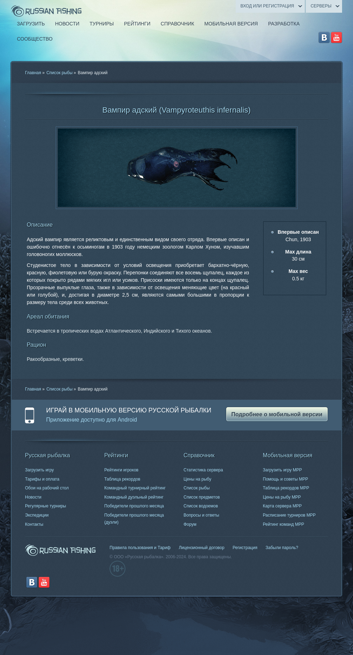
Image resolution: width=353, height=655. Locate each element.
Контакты (34, 524)
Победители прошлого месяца (134, 506)
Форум (190, 524)
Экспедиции (37, 515)
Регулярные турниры (45, 506)
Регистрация (245, 547)
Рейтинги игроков (121, 470)
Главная (33, 72)
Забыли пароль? (282, 547)
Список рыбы (60, 72)
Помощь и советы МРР (285, 479)
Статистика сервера (203, 470)
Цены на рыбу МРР (282, 497)
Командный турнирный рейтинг (135, 488)
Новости (33, 497)
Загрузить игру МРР (282, 470)
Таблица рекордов (122, 479)
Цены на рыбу (197, 479)
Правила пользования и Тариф (140, 547)
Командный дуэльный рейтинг (133, 497)
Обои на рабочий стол (47, 488)
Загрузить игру (39, 470)
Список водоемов (201, 506)
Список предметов (202, 497)
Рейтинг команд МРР (283, 524)
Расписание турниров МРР (289, 515)
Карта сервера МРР (282, 506)
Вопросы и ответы (201, 515)
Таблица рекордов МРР (286, 488)
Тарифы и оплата (42, 479)
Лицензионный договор (201, 547)
